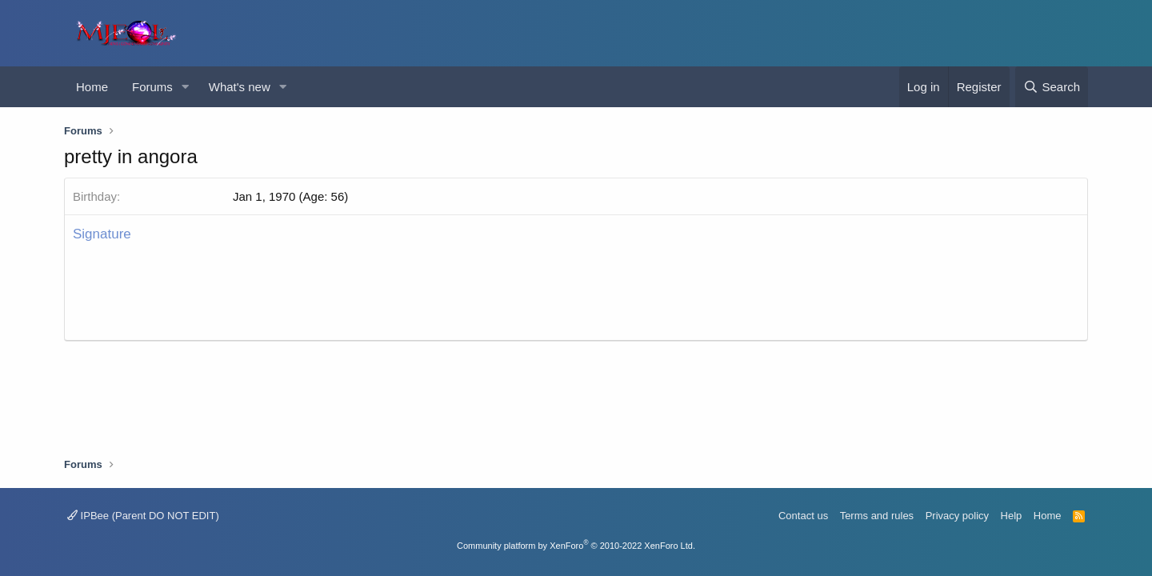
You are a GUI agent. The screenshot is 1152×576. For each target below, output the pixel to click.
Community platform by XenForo (576, 545)
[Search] (1051, 86)
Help (1011, 516)
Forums (152, 87)
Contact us (803, 516)
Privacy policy (957, 516)
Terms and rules (877, 516)
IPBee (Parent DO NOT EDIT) (143, 516)
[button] (185, 86)
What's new (239, 87)
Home (92, 87)
